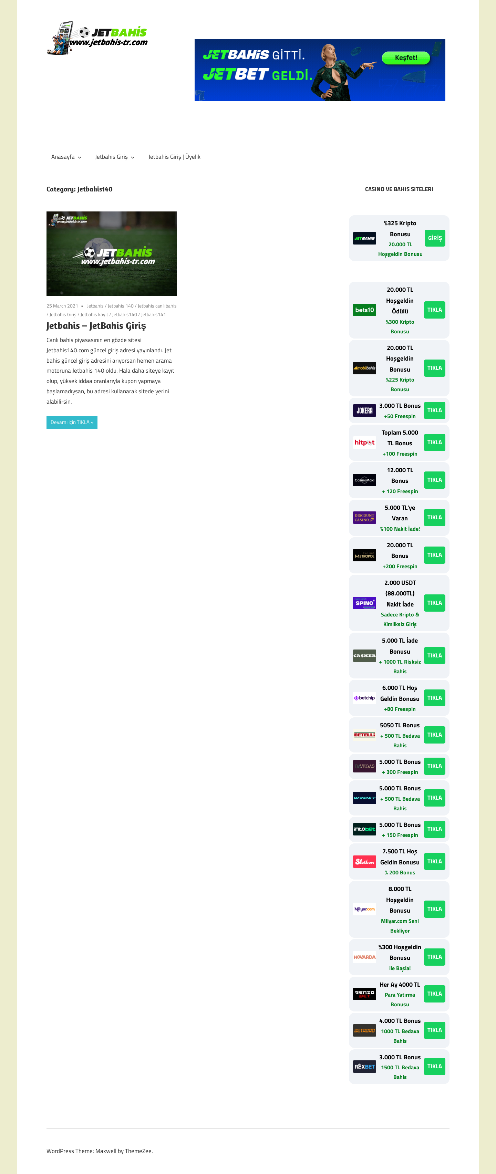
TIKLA (434, 309)
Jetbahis (95, 305)
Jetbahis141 (153, 314)
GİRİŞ (435, 237)
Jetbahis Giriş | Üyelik (174, 156)
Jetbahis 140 (121, 305)
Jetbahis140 (124, 314)
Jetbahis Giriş (115, 156)
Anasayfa (66, 156)
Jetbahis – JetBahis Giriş (96, 325)
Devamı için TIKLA (70, 422)
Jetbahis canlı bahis (157, 305)
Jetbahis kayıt (94, 314)
